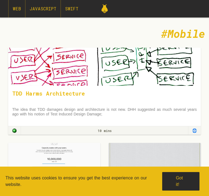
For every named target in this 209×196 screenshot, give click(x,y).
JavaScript (43, 8)
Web (17, 8)
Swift (71, 8)
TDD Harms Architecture (48, 93)
